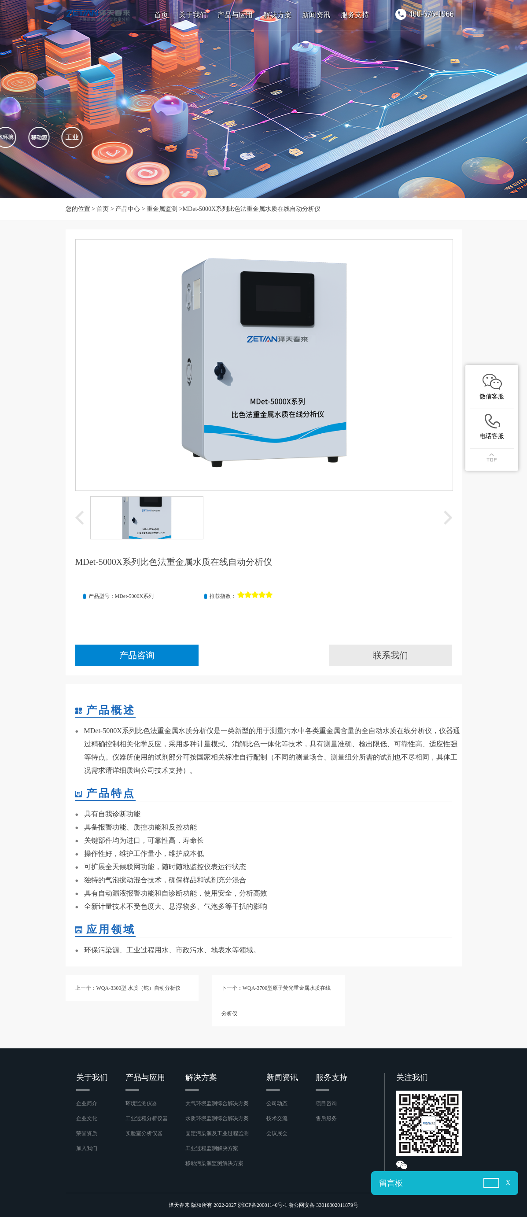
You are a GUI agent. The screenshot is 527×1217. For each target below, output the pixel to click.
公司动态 (276, 1103)
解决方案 (277, 14)
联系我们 (390, 655)
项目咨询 (326, 1103)
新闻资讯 (316, 14)
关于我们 (193, 14)
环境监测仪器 (141, 1103)
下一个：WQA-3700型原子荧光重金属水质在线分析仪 (276, 1001)
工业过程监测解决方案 (211, 1148)
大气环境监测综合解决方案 (217, 1103)
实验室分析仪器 (143, 1133)
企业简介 (86, 1103)
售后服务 (326, 1118)
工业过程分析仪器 (146, 1118)
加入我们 (86, 1148)
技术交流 (276, 1118)
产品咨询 (137, 655)
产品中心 (127, 209)
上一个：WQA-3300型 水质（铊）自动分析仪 (128, 988)
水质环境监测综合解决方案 (217, 1118)
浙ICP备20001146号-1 (262, 1205)
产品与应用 (235, 14)
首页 (161, 14)
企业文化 (86, 1118)
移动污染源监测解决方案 (214, 1163)
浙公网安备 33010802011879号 (323, 1205)
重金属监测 (162, 209)
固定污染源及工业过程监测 (217, 1133)
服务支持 (355, 14)
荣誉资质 (86, 1133)
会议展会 (276, 1133)
